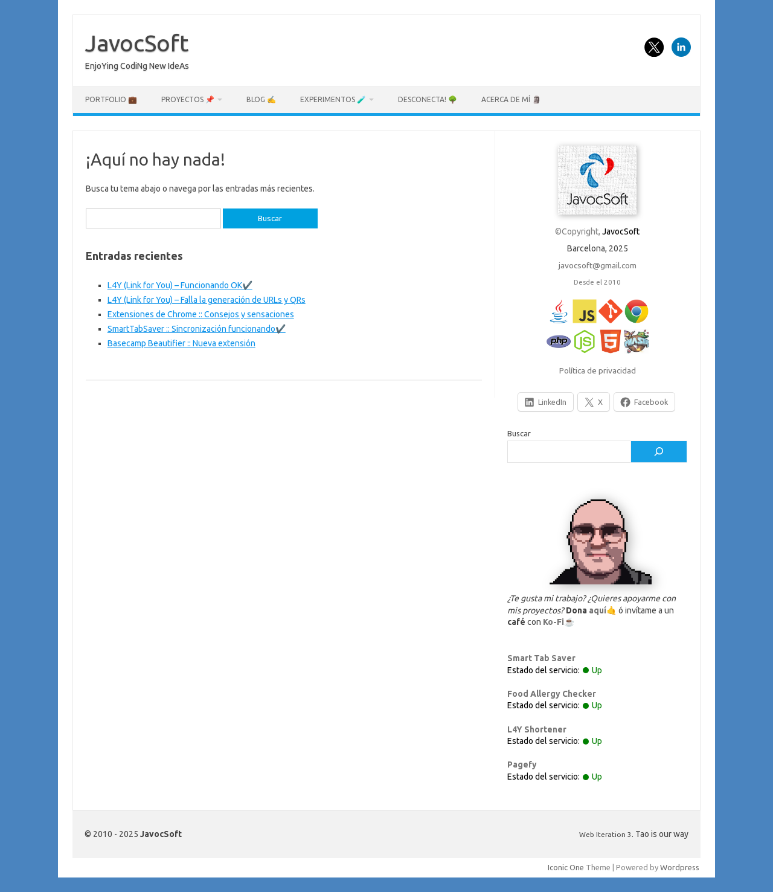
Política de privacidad (597, 370)
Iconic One (566, 867)
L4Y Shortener (536, 729)
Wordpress (679, 867)
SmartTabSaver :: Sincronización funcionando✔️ (196, 329)
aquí (597, 610)
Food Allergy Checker (551, 694)
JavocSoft (136, 43)
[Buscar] (658, 452)
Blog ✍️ (261, 99)
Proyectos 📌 (187, 99)
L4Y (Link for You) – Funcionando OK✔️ (179, 285)
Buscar (519, 433)
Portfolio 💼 (111, 99)
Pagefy (522, 764)
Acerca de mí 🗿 (511, 99)
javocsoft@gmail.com (598, 265)
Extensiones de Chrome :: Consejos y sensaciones (200, 314)
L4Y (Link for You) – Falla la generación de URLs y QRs (206, 300)
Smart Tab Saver (541, 658)
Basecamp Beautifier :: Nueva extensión (181, 343)
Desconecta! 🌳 (427, 99)
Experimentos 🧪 (333, 99)
